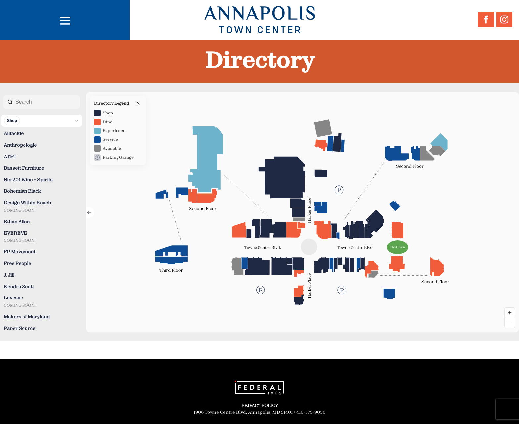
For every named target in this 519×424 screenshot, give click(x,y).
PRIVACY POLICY (259, 405)
